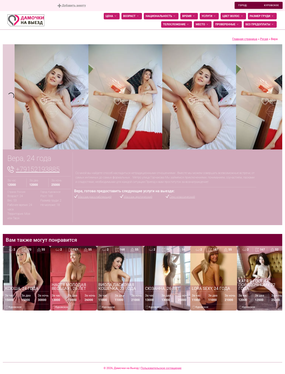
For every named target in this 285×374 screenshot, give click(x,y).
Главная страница (244, 39)
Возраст (131, 16)
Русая (264, 39)
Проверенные (227, 24)
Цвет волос (233, 16)
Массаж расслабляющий (95, 197)
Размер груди (262, 16)
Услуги (209, 16)
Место (203, 24)
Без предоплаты (260, 24)
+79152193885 (38, 169)
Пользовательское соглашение (161, 368)
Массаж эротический (138, 197)
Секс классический (182, 197)
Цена (112, 16)
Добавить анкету (72, 6)
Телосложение (176, 24)
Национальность (161, 16)
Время (189, 16)
